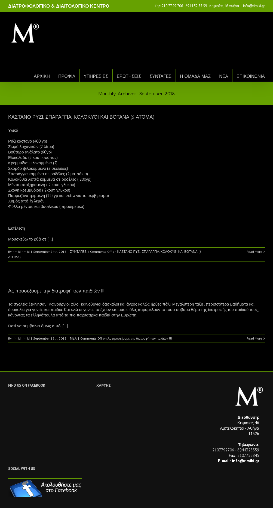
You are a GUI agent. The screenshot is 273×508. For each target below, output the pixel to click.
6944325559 (248, 449)
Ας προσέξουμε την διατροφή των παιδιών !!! (56, 291)
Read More (254, 252)
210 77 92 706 (172, 6)
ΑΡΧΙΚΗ (42, 76)
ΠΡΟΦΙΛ (66, 76)
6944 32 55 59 (196, 6)
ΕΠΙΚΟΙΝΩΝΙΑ (251, 76)
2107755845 (248, 455)
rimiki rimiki (21, 252)
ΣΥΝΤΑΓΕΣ (160, 76)
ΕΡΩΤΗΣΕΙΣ (129, 76)
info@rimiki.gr (254, 6)
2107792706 (223, 449)
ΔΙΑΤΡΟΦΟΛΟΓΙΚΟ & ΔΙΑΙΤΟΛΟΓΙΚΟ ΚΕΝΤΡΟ (58, 6)
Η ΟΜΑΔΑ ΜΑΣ (195, 76)
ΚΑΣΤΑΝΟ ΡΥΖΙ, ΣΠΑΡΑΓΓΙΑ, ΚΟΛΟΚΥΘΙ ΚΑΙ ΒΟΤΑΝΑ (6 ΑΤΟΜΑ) (81, 117)
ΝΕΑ (223, 76)
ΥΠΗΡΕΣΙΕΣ (96, 76)
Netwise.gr (109, 499)
